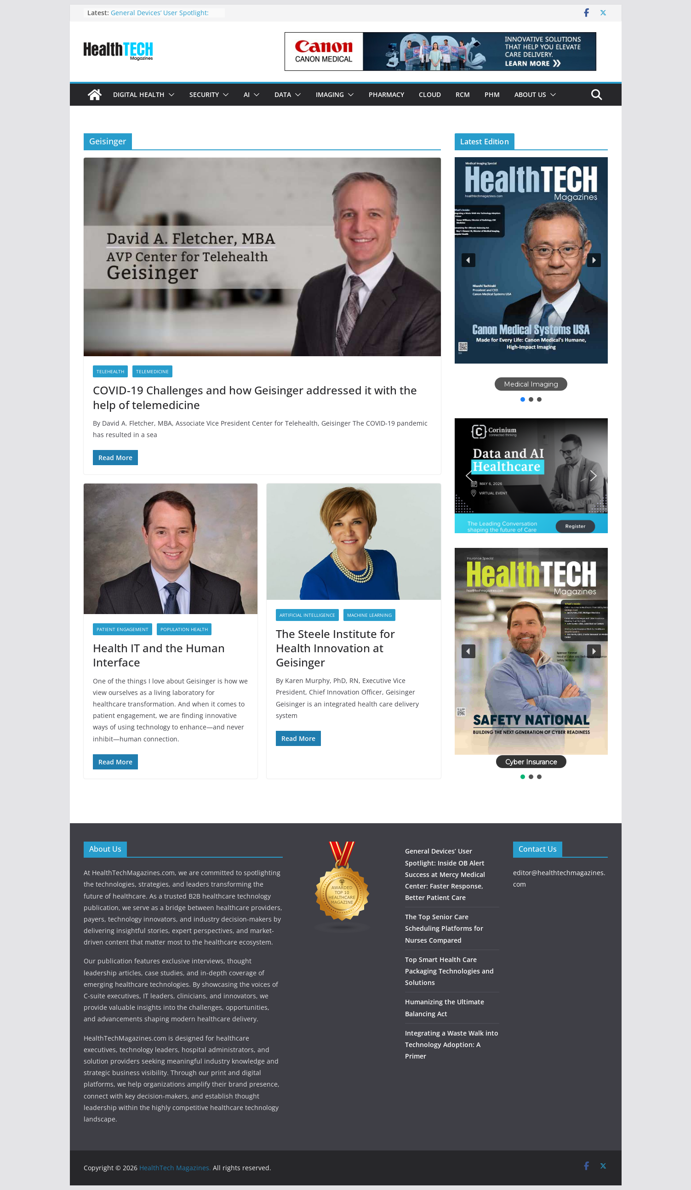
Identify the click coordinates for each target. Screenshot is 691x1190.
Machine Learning (369, 615)
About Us (530, 94)
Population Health (184, 629)
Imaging (330, 94)
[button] (170, 94)
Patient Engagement (122, 629)
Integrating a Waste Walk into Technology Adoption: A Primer (451, 1044)
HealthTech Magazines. (175, 1167)
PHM (492, 94)
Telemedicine (152, 371)
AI (247, 94)
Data (282, 94)
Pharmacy (386, 94)
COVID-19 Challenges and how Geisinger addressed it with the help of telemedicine (255, 397)
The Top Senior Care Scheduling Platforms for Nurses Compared (444, 928)
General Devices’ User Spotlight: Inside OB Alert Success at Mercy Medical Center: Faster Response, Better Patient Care (445, 874)
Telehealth (110, 371)
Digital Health (139, 94)
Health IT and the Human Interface (159, 655)
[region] (531, 280)
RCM (463, 94)
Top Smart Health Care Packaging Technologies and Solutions (449, 971)
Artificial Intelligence (307, 615)
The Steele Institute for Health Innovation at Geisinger (335, 648)
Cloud (430, 94)
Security (204, 94)
